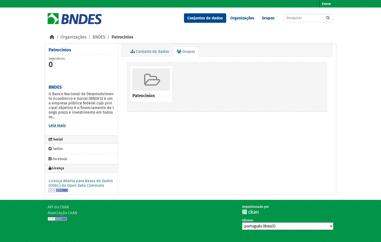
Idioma (247, 220)
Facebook (58, 159)
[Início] (52, 37)
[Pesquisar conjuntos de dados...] (308, 18)
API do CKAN (58, 207)
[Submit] (328, 18)
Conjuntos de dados (205, 18)
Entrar (326, 4)
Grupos (268, 18)
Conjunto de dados (149, 51)
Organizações (242, 18)
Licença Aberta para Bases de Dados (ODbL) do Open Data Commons (81, 183)
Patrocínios (122, 37)
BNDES (99, 37)
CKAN (250, 211)
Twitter (56, 149)
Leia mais (57, 125)
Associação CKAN (62, 213)
